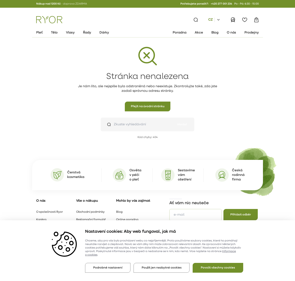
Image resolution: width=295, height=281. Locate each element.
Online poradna (127, 219)
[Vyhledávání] (195, 19)
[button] (147, 106)
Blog (119, 212)
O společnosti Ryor (49, 212)
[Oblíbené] (244, 19)
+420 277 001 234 (221, 3)
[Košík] (256, 19)
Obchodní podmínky (90, 212)
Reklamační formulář (91, 219)
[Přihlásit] (233, 19)
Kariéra (41, 219)
